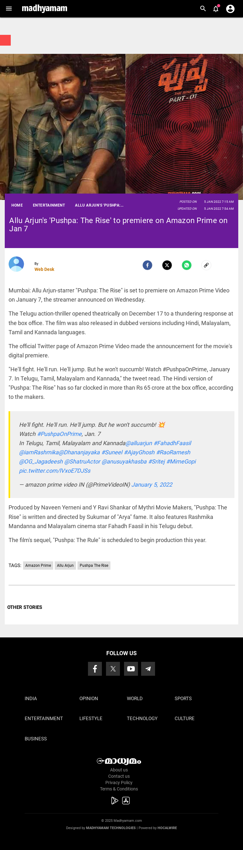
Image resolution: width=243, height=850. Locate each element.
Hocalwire (167, 828)
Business (36, 739)
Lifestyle (91, 718)
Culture (185, 718)
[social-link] (206, 265)
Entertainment (44, 718)
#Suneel (111, 452)
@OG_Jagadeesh (41, 461)
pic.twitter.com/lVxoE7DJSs (54, 470)
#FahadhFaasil (172, 443)
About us (119, 769)
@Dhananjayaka (79, 452)
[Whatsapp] (187, 265)
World (135, 698)
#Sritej (156, 461)
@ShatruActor (82, 461)
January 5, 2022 (151, 484)
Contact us (119, 776)
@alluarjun (138, 443)
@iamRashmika (39, 452)
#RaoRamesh (173, 452)
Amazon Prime (38, 565)
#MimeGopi (181, 461)
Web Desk (44, 269)
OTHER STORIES (24, 607)
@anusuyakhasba (124, 461)
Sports (183, 698)
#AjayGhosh (139, 452)
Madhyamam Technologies (111, 828)
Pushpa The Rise (94, 565)
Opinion (88, 698)
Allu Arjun (65, 565)
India (31, 698)
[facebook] (147, 265)
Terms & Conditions (119, 788)
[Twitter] (167, 265)
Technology (142, 718)
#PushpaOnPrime (59, 434)
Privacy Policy (119, 782)
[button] (8, 8)
